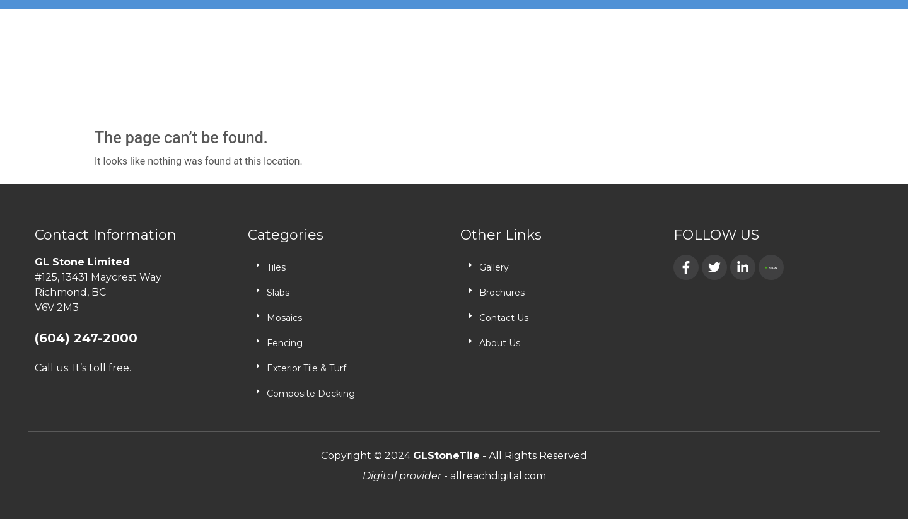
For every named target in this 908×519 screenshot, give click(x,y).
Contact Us (503, 318)
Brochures (502, 292)
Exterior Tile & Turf (306, 368)
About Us (499, 343)
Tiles (276, 267)
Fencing (285, 343)
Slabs (278, 292)
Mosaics (284, 318)
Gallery (494, 267)
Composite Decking (311, 393)
